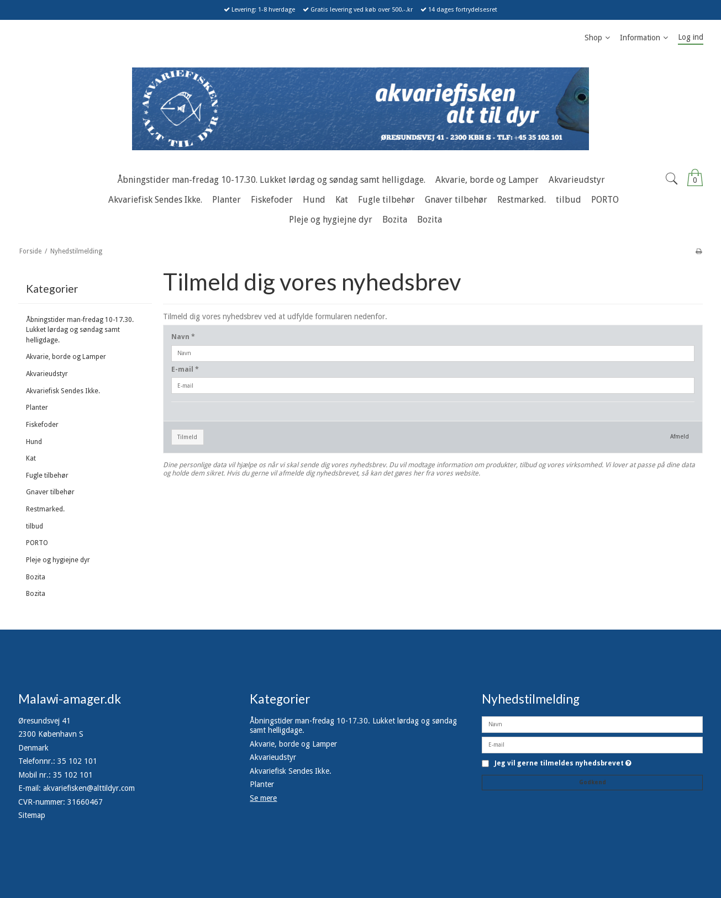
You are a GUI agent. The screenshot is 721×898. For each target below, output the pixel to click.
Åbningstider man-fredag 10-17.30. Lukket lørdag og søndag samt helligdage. (80, 330)
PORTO (37, 543)
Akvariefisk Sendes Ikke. (63, 391)
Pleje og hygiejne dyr (58, 560)
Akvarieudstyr (47, 374)
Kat (31, 458)
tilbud (34, 526)
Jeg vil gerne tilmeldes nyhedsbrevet (562, 763)
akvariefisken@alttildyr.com (89, 788)
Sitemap (31, 815)
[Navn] (592, 723)
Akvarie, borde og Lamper (66, 357)
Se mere (263, 798)
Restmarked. (45, 509)
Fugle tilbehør (47, 475)
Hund (34, 442)
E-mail (185, 369)
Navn (183, 337)
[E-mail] (592, 743)
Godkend (592, 782)
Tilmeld (187, 437)
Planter (37, 407)
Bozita (35, 577)
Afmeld (679, 436)
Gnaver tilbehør (50, 492)
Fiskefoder (42, 425)
